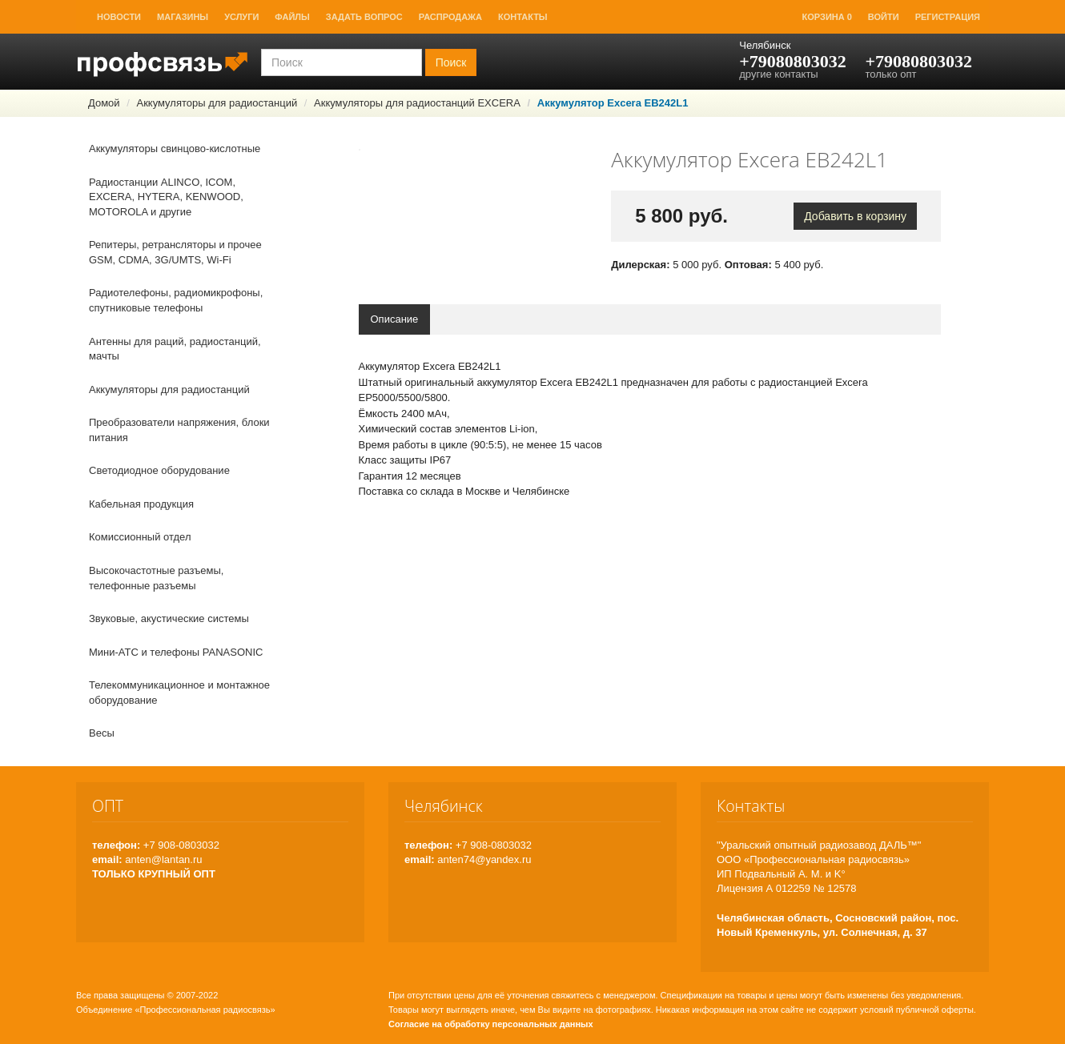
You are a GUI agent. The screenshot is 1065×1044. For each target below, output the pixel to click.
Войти (883, 17)
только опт (890, 74)
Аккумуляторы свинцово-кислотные (174, 149)
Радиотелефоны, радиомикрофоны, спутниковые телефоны (176, 300)
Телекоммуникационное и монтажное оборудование (179, 692)
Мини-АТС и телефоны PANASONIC (176, 652)
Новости (119, 17)
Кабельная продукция (141, 504)
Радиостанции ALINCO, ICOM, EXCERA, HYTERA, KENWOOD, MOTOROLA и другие (166, 197)
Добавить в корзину (855, 216)
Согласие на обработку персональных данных (490, 1024)
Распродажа (450, 17)
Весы (102, 733)
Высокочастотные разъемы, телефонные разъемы (156, 578)
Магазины (182, 17)
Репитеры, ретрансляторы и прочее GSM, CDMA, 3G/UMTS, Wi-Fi (175, 252)
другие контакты (778, 74)
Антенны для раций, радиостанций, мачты (175, 349)
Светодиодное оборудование (159, 470)
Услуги (241, 17)
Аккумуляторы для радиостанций (216, 103)
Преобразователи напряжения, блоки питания (179, 430)
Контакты (523, 17)
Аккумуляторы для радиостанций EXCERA (417, 103)
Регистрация (947, 17)
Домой (104, 103)
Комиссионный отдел (140, 537)
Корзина (827, 17)
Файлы (292, 17)
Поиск (451, 62)
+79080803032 (792, 61)
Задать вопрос (364, 17)
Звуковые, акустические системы (169, 618)
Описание (395, 319)
